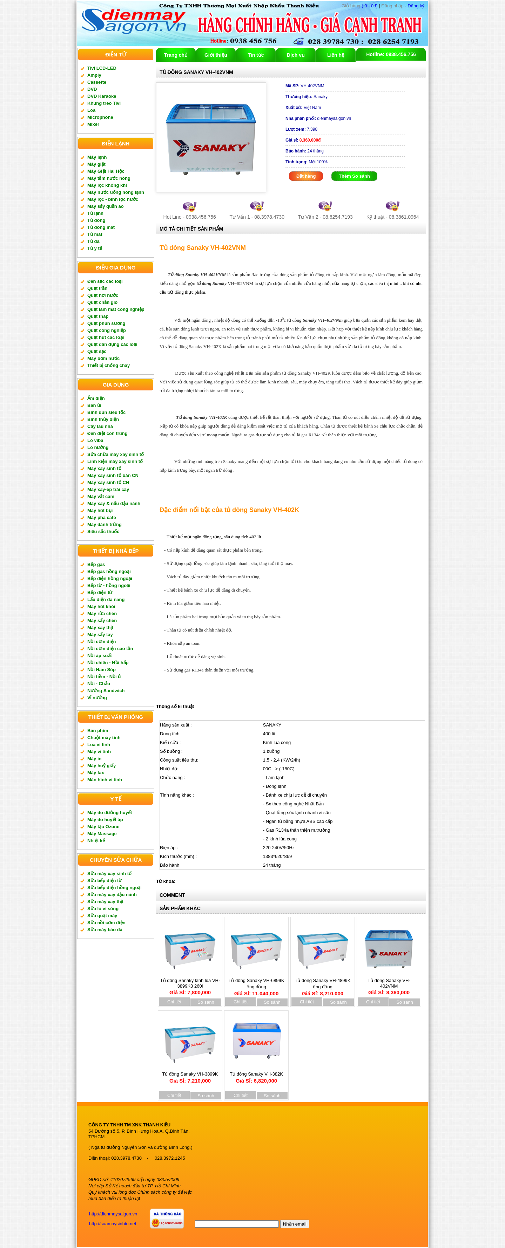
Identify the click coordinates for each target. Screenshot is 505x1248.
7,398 (301, 129)
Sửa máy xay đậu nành (112, 894)
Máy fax (95, 772)
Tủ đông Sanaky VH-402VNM (389, 984)
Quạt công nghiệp (106, 330)
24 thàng (304, 151)
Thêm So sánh (354, 176)
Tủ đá (93, 241)
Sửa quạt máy (102, 915)
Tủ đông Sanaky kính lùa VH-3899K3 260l (190, 984)
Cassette (96, 82)
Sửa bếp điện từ (104, 880)
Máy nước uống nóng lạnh (115, 192)
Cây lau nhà (100, 426)
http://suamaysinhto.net (112, 1223)
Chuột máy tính (104, 737)
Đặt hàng (306, 176)
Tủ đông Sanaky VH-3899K (190, 1075)
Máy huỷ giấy (101, 765)
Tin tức (256, 55)
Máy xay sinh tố (104, 468)
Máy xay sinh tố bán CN (113, 475)
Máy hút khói (101, 606)
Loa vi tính (98, 744)
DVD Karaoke (101, 96)
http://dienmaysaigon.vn (113, 1213)
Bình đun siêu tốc (106, 412)
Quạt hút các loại (105, 337)
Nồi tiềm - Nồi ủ (104, 676)
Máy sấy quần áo (105, 206)
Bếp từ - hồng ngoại (108, 585)
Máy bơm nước (103, 358)
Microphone (100, 117)
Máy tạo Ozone (103, 826)
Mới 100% (306, 161)
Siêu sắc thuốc (103, 531)
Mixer (93, 124)
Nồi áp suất (99, 655)
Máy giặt (96, 164)
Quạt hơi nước (102, 295)
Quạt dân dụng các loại (112, 344)
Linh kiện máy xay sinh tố (115, 461)
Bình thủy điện (103, 419)
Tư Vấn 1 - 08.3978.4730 (257, 217)
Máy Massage (102, 833)
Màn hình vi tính (104, 779)
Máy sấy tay (100, 634)
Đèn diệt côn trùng (107, 433)
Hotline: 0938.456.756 (391, 54)
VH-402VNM (304, 85)
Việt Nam (303, 107)
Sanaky (306, 96)
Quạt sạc (96, 351)
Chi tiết (174, 1001)
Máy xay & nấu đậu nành (113, 503)
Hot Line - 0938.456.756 (189, 217)
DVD (92, 89)
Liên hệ (335, 55)
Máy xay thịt (100, 627)
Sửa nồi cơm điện (106, 922)
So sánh (205, 1002)
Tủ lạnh (95, 213)
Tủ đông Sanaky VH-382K (256, 1075)
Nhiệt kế (96, 840)
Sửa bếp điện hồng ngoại (114, 887)
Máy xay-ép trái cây (108, 489)
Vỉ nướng (97, 697)
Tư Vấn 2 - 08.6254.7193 (325, 217)
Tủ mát (94, 234)
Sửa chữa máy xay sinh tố (115, 454)
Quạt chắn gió (102, 302)
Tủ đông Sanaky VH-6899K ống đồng (256, 984)
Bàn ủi (94, 405)
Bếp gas (96, 564)
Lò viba (95, 440)
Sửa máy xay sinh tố (109, 873)
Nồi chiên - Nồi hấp (108, 662)
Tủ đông (96, 220)
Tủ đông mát (101, 227)
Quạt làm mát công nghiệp (115, 309)
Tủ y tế (94, 248)
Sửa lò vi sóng (103, 908)
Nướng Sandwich (106, 690)
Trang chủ (176, 55)
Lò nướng (97, 447)
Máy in (94, 758)
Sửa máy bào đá (104, 929)
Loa (91, 110)
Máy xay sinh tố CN (108, 482)
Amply (94, 75)
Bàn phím (97, 730)
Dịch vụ (296, 55)
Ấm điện (96, 398)
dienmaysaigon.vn (318, 118)
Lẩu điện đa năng (105, 599)
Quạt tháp (97, 316)
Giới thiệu (215, 55)
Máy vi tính (99, 751)
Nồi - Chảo (98, 683)
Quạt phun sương (106, 323)
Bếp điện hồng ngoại (109, 578)
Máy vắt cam (100, 496)
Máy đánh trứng (104, 524)
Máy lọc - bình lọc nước (112, 199)
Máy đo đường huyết (109, 812)
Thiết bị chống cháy (108, 365)
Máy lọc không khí (107, 185)
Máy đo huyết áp (105, 819)
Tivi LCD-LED (101, 68)
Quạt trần (97, 288)
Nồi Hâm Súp (101, 669)
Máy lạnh (97, 157)
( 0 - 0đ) (360, 5)
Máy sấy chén (102, 620)
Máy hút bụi (100, 510)
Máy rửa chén (102, 613)
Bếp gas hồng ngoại (109, 571)
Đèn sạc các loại (105, 281)
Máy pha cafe (101, 517)
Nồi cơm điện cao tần (110, 648)
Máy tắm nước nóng (108, 178)
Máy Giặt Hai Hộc (105, 171)
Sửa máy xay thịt (105, 901)
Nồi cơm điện (101, 641)
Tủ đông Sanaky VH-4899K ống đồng (323, 984)
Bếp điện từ (99, 592)
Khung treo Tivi (104, 103)
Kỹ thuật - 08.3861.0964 (392, 217)
